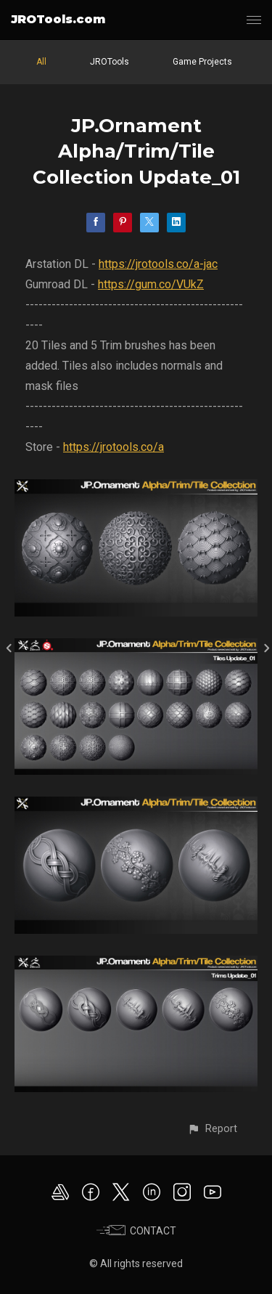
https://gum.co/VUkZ (151, 284)
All (41, 62)
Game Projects (202, 62)
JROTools (109, 62)
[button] (212, 1129)
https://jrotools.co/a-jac (158, 264)
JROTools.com (58, 19)
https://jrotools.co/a (113, 447)
